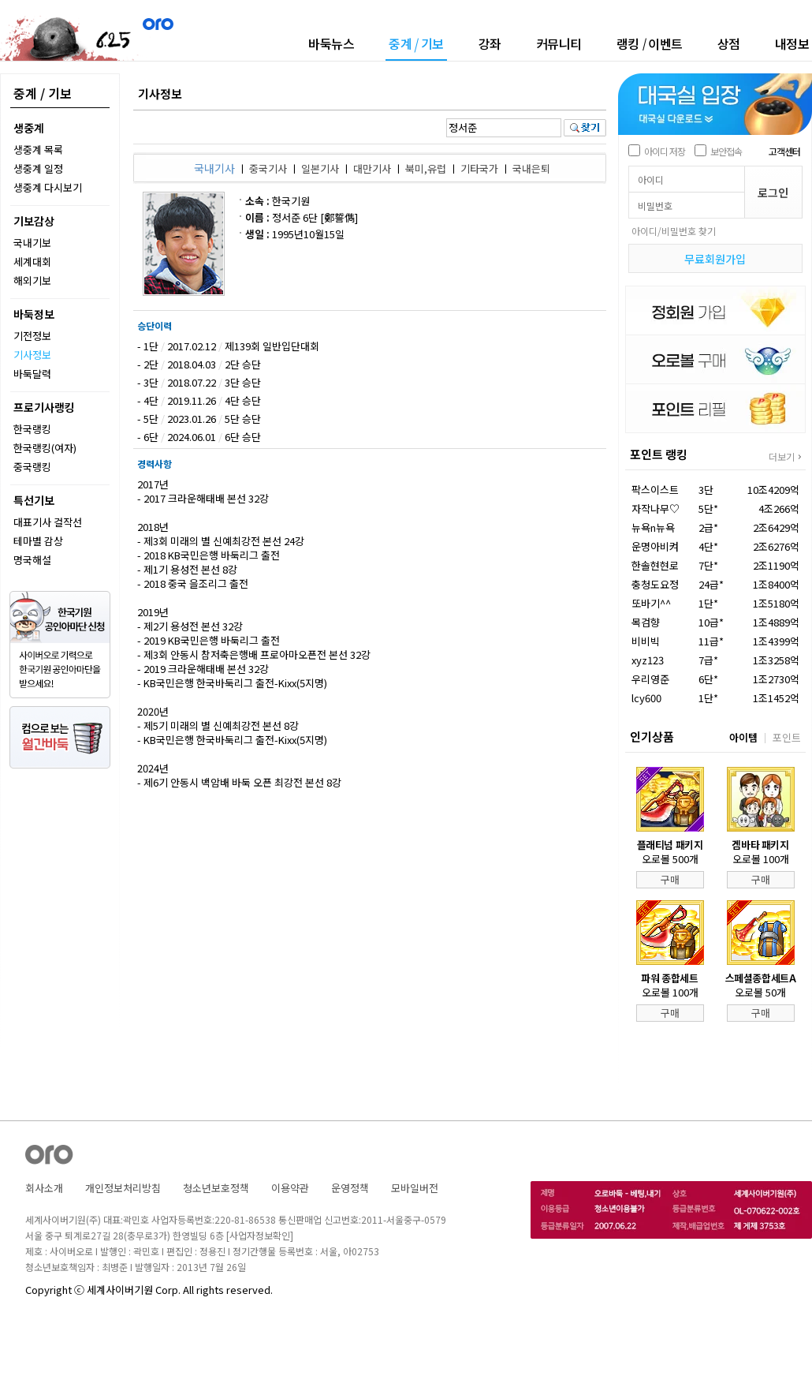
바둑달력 (32, 373)
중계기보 (416, 44)
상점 (728, 43)
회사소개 (44, 1187)
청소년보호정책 (216, 1187)
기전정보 (32, 335)
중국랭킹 (32, 466)
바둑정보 (33, 314)
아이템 (743, 737)
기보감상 (33, 221)
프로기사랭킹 (44, 407)
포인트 (787, 737)
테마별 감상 (38, 540)
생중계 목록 (38, 149)
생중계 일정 (38, 168)
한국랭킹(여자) (44, 447)
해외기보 (32, 280)
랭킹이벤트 (649, 43)
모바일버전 (414, 1187)
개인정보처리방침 (123, 1187)
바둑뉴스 (331, 43)
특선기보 (33, 500)
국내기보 (32, 242)
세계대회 (32, 261)
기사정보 (32, 354)
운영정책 (350, 1187)
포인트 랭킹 (658, 454)
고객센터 (784, 151)
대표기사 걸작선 (47, 521)
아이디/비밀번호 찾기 (673, 230)
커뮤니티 (559, 43)
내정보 (792, 43)
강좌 (490, 43)
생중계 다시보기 (47, 187)
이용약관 (290, 1187)
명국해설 (32, 559)
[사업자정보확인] (259, 1235)
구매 (670, 879)
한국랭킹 (32, 428)
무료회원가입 (715, 259)
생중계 (28, 128)
